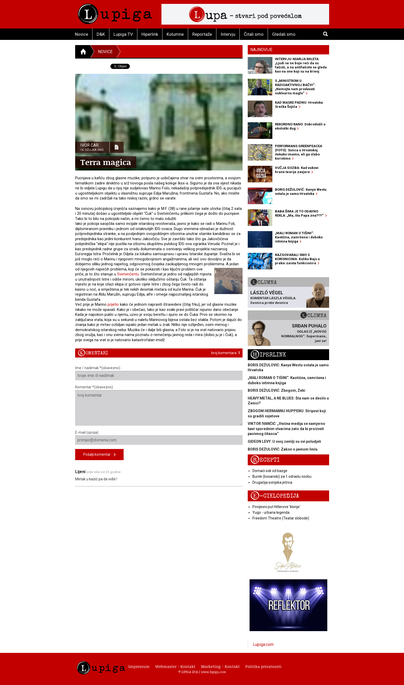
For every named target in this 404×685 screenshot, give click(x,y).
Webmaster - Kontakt (175, 666)
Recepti (265, 460)
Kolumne (175, 34)
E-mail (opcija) (159, 437)
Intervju (228, 34)
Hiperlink (149, 34)
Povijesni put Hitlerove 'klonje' (276, 507)
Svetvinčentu (128, 274)
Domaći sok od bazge (269, 471)
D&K (101, 34)
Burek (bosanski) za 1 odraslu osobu (281, 476)
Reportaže (202, 34)
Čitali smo (254, 34)
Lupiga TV (123, 34)
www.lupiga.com (213, 672)
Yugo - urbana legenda (270, 512)
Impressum (139, 666)
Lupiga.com (263, 644)
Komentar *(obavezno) (159, 405)
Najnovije (261, 49)
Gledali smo (283, 34)
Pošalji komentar (99, 455)
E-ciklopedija (274, 496)
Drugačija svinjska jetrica (272, 482)
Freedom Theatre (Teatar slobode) (280, 518)
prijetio (113, 304)
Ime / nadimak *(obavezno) (159, 373)
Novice (81, 34)
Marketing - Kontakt (220, 666)
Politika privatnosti (263, 666)
